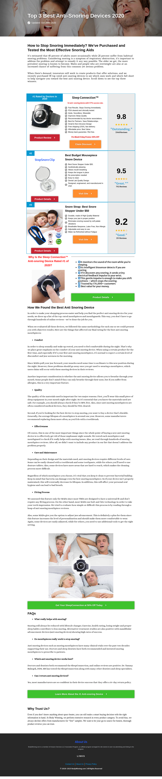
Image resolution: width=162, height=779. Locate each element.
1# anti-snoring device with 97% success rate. (85, 104)
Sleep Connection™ (85, 97)
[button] (45, 98)
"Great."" (121, 186)
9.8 (121, 117)
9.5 (121, 173)
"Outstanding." (121, 130)
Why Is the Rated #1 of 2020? (48, 263)
